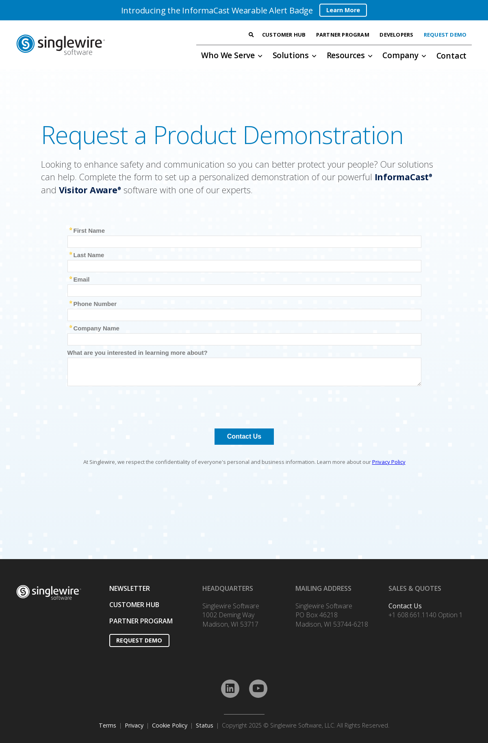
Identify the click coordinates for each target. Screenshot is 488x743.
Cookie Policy (169, 725)
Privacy (134, 725)
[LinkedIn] (230, 689)
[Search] (251, 35)
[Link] (83, 45)
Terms (107, 725)
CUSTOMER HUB (134, 604)
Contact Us (405, 605)
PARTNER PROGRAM (141, 620)
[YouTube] (258, 689)
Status (204, 725)
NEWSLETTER (129, 588)
